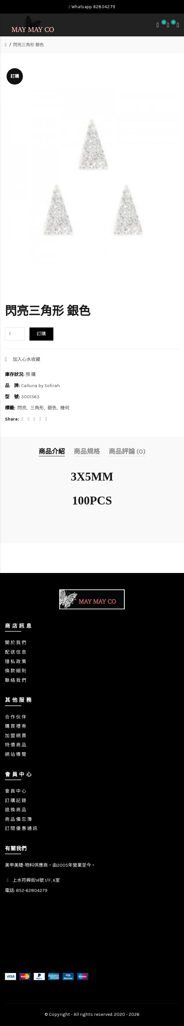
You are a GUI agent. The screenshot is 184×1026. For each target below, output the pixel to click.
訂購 (41, 334)
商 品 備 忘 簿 (18, 819)
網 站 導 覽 (15, 754)
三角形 (37, 408)
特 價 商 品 (15, 745)
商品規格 (87, 451)
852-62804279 (31, 890)
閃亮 (22, 408)
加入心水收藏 (26, 359)
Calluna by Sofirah (40, 385)
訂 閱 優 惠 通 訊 (21, 828)
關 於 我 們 (15, 642)
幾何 (64, 408)
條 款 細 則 (15, 671)
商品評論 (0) (127, 451)
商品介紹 (52, 451)
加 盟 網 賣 (15, 736)
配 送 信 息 (15, 652)
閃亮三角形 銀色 (28, 44)
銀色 (52, 408)
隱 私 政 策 (15, 661)
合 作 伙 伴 (15, 717)
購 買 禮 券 (15, 726)
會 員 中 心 (15, 791)
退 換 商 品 (15, 810)
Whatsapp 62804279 (92, 6)
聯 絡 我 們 (15, 680)
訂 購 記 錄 (15, 800)
